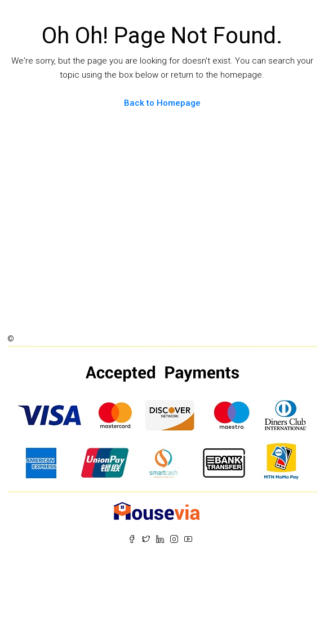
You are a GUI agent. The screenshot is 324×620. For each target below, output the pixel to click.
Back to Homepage (162, 103)
